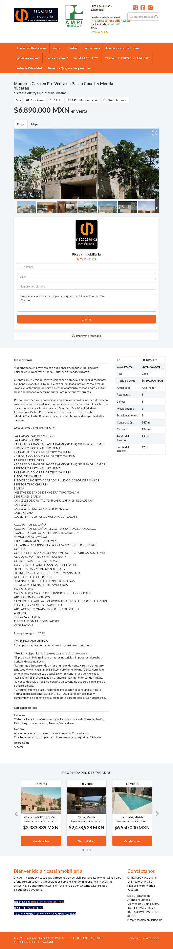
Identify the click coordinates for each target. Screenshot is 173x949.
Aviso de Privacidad (29, 68)
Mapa (34, 124)
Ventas (57, 48)
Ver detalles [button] (41, 841)
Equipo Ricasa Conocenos (122, 48)
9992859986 (72, 30)
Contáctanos (91, 48)
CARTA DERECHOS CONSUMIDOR (127, 58)
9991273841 (88, 259)
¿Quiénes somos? (28, 58)
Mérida (50, 93)
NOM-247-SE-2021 (86, 58)
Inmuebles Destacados (31, 48)
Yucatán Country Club (28, 93)
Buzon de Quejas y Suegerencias (69, 68)
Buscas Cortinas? (57, 58)
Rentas (72, 48)
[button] (14, 813)
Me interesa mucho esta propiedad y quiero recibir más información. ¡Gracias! (86, 302)
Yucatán (61, 93)
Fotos (21, 124)
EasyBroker (152, 938)
